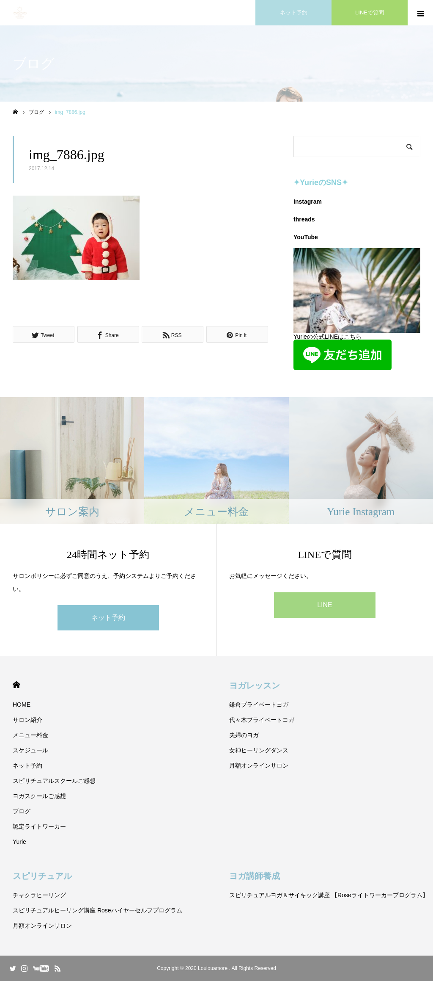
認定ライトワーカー (39, 826)
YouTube (305, 237)
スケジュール (30, 750)
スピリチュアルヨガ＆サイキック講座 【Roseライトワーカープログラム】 (328, 895)
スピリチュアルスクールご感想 (54, 780)
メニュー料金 (30, 735)
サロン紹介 (27, 719)
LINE (324, 604)
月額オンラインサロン (258, 765)
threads (304, 219)
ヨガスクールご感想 (39, 796)
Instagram (307, 201)
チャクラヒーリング (39, 895)
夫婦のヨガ (244, 735)
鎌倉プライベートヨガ (258, 704)
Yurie (19, 841)
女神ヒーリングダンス (258, 750)
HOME (16, 684)
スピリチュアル (42, 876)
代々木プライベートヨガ (261, 719)
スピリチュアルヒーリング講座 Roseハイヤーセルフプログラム (97, 910)
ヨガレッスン (254, 685)
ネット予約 (108, 617)
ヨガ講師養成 (254, 876)
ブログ (21, 811)
